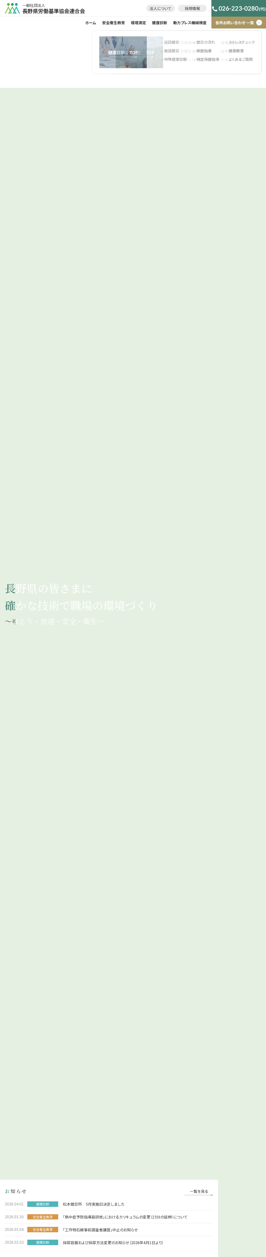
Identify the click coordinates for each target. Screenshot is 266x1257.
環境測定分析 (102, 1088)
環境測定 (138, 22)
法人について (160, 8)
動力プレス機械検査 (190, 22)
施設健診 (147, 1071)
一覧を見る (199, 105)
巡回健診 (147, 1062)
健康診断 (159, 22)
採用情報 (192, 8)
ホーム (90, 22)
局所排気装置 (102, 1096)
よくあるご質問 (151, 1130)
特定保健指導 (151, 1105)
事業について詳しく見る (25, 313)
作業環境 (98, 1062)
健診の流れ (149, 1088)
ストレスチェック (152, 1113)
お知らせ (70, 1035)
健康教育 (147, 1122)
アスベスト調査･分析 (107, 1079)
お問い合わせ (168, 1035)
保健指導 (147, 1096)
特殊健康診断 (151, 1079)
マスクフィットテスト (106, 1105)
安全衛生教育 (113, 22)
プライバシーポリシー (211, 1035)
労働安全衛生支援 (105, 1071)
